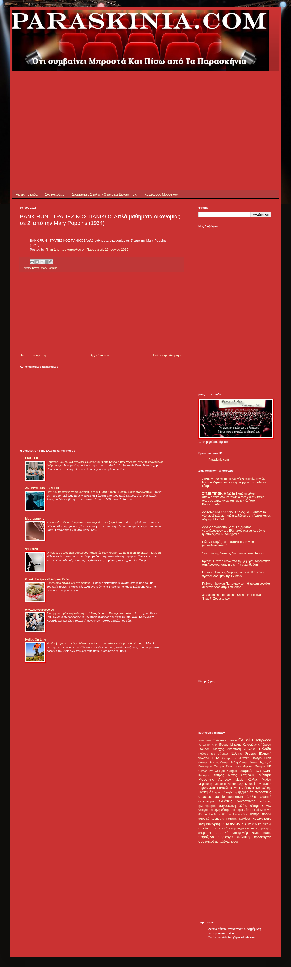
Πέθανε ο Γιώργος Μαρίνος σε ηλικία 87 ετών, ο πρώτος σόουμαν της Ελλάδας (233, 574)
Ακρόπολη (234, 749)
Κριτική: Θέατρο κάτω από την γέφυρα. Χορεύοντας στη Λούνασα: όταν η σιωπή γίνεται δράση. (236, 562)
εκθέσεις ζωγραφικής (237, 801)
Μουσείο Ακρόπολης (228, 784)
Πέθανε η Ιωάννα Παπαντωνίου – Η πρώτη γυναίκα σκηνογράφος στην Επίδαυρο (236, 585)
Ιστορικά (245, 771)
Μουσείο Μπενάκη (258, 784)
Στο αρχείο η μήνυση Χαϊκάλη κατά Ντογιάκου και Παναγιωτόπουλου (90, 613)
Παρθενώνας (207, 788)
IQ (199, 744)
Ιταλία (257, 771)
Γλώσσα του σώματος (213, 753)
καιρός (231, 818)
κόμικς (255, 828)
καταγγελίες (262, 818)
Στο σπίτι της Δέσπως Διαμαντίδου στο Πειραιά (233, 553)
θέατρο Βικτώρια (232, 810)
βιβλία (251, 797)
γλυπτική (265, 797)
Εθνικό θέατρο (243, 753)
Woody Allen (210, 744)
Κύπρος (218, 775)
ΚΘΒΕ (267, 771)
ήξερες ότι (246, 792)
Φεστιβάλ (205, 792)
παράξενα (206, 837)
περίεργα (225, 837)
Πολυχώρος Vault (229, 788)
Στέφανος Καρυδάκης (256, 788)
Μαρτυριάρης (34, 518)
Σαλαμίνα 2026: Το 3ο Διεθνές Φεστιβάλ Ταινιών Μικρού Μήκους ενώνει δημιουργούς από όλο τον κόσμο (234, 482)
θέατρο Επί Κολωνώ (257, 810)
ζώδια (243, 806)
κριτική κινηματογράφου (234, 828)
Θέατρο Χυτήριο (226, 771)
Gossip (245, 739)
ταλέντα (225, 841)
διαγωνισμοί (206, 801)
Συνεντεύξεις (54, 194)
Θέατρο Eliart (261, 758)
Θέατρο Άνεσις (208, 762)
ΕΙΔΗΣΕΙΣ (32, 458)
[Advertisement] (95, 106)
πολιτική (243, 837)
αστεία (220, 797)
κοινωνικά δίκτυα (259, 824)
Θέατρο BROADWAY (235, 758)
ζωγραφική (227, 806)
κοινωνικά (236, 823)
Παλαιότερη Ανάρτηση (167, 355)
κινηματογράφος (211, 824)
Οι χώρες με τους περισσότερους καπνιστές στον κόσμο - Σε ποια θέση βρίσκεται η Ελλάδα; (104, 552)
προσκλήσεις (262, 837)
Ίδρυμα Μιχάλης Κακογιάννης (239, 744)
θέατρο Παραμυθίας (235, 814)
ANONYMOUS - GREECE (42, 488)
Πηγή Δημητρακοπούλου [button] (63, 249)
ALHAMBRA (205, 740)
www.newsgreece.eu (39, 609)
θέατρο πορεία (260, 814)
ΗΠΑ (215, 758)
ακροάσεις (263, 792)
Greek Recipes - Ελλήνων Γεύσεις (49, 579)
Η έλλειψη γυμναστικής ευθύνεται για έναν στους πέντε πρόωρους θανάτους (95, 643)
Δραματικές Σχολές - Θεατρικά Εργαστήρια (104, 194)
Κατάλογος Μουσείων (161, 194)
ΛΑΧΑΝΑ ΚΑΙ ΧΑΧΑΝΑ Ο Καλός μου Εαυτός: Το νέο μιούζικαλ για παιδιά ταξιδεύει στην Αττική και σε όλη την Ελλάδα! (236, 515)
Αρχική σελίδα (27, 194)
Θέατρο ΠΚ (263, 766)
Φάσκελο (31, 549)
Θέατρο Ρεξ (205, 770)
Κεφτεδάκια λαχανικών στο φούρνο (69, 582)
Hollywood (263, 740)
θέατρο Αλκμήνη (209, 810)
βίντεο (35, 267)
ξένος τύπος (261, 833)
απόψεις (205, 797)
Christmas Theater (224, 740)
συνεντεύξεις (208, 841)
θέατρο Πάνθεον (209, 814)
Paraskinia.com (218, 459)
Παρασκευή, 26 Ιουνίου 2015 (107, 249)
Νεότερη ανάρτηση (33, 355)
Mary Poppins (49, 267)
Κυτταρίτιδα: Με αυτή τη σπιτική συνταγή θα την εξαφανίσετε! (85, 522)
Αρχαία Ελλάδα (257, 749)
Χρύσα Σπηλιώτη (225, 792)
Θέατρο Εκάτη (229, 762)
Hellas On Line (35, 639)
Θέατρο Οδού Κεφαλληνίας (233, 766)
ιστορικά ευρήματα (211, 818)
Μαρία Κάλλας (246, 779)
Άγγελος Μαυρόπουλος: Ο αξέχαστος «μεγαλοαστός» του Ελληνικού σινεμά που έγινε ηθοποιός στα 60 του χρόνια (233, 530)
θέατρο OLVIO (260, 806)
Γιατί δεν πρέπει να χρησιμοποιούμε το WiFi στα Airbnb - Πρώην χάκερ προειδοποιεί (100, 491)
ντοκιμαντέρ (240, 833)
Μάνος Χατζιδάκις (241, 775)
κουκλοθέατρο (207, 828)
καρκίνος (245, 818)
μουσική (222, 833)
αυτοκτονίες (236, 797)
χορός (234, 841)
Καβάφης (203, 775)
